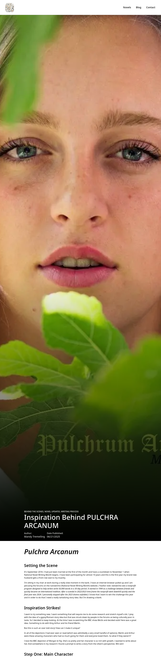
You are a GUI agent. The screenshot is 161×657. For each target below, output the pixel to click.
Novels (127, 7)
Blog (138, 7)
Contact (150, 7)
